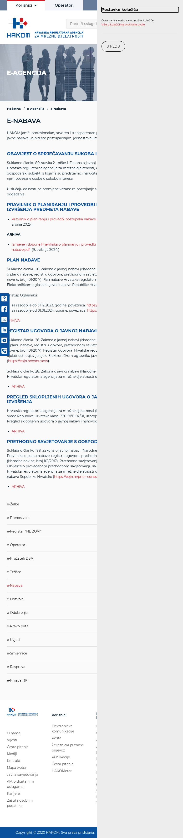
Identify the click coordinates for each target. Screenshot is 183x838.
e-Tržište (14, 572)
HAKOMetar (62, 771)
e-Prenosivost (18, 518)
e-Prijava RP (17, 680)
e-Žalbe (13, 504)
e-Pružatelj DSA (20, 558)
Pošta (56, 738)
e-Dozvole (15, 599)
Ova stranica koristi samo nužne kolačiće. (128, 22)
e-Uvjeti (13, 640)
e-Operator (16, 545)
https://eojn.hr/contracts (28, 361)
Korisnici (26, 5)
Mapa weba (16, 767)
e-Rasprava (16, 667)
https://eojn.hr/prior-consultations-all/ (85, 477)
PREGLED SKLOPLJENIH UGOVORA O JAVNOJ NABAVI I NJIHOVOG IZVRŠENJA (82, 399)
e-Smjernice (17, 653)
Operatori (64, 5)
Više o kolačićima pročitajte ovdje (123, 24)
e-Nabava (14, 585)
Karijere (13, 793)
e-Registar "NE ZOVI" (24, 531)
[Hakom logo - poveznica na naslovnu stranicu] (46, 27)
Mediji (12, 754)
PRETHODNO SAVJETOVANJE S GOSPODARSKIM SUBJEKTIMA (76, 442)
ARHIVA (18, 386)
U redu (113, 46)
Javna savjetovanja (22, 774)
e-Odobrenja (17, 612)
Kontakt (13, 761)
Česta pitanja (18, 747)
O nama (13, 733)
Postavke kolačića (120, 9)
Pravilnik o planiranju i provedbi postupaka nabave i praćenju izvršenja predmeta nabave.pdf (88, 219)
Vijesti (12, 740)
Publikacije (61, 757)
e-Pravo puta (17, 626)
